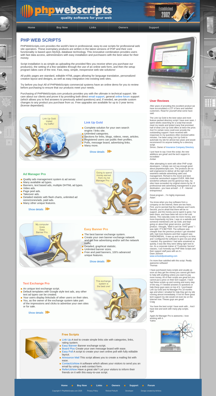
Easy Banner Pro (96, 229)
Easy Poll (67, 351)
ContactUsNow (71, 363)
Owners (123, 27)
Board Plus (68, 348)
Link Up (66, 339)
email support (96, 96)
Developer (129, 391)
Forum (151, 385)
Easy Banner (69, 345)
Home (31, 27)
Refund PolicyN (112, 391)
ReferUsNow (69, 369)
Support (154, 27)
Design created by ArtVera (151, 391)
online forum (122, 96)
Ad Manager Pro (34, 174)
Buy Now (62, 27)
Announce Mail (70, 357)
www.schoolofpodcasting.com (163, 256)
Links (92, 27)
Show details (97, 151)
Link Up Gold (93, 122)
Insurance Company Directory (180, 147)
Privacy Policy (92, 391)
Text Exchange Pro (36, 283)
